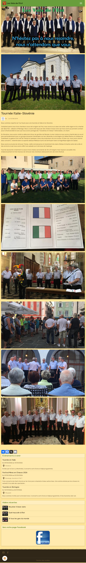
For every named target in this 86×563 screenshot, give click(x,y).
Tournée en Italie (9, 460)
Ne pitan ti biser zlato (17, 507)
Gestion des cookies (43, 560)
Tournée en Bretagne (10, 487)
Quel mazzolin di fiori (17, 513)
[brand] (13, 3)
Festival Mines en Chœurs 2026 (14, 473)
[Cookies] (4, 558)
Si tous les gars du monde (19, 519)
